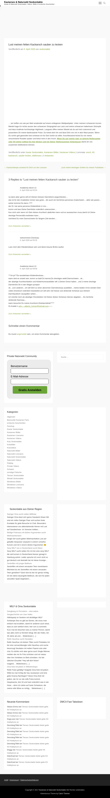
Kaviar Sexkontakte (34, 152)
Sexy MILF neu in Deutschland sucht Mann (25, 548)
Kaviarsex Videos (67, 152)
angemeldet (22, 334)
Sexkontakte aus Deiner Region (26, 509)
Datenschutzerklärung (29, 780)
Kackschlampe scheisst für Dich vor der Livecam (25, 167)
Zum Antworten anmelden (19, 226)
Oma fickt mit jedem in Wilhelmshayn (22, 667)
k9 (93, 152)
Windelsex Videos (14, 488)
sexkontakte (44, 49)
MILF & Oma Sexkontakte (23, 606)
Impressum (14, 780)
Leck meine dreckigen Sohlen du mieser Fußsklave (83, 167)
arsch (88, 152)
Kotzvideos (11, 448)
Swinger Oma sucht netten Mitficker (21, 514)
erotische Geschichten (16, 423)
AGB (6, 780)
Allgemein (11, 417)
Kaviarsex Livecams (15, 435)
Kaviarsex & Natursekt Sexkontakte (23, 2)
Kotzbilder (11, 444)
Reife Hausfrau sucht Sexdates (20, 639)
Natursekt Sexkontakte (16, 457)
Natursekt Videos (14, 460)
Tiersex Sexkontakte (15, 475)
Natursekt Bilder (13, 451)
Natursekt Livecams (15, 454)
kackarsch (12, 155)
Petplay (10, 463)
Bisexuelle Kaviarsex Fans (18, 420)
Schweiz (10, 469)
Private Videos (13, 466)
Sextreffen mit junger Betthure (19, 563)
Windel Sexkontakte (15, 478)
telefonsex (36, 155)
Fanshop (10, 426)
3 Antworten (48, 155)
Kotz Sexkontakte (14, 441)
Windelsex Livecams (15, 485)
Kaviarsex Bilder (51, 152)
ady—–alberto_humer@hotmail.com (34, 306)
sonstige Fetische (14, 472)
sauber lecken (25, 155)
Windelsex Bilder (14, 482)
